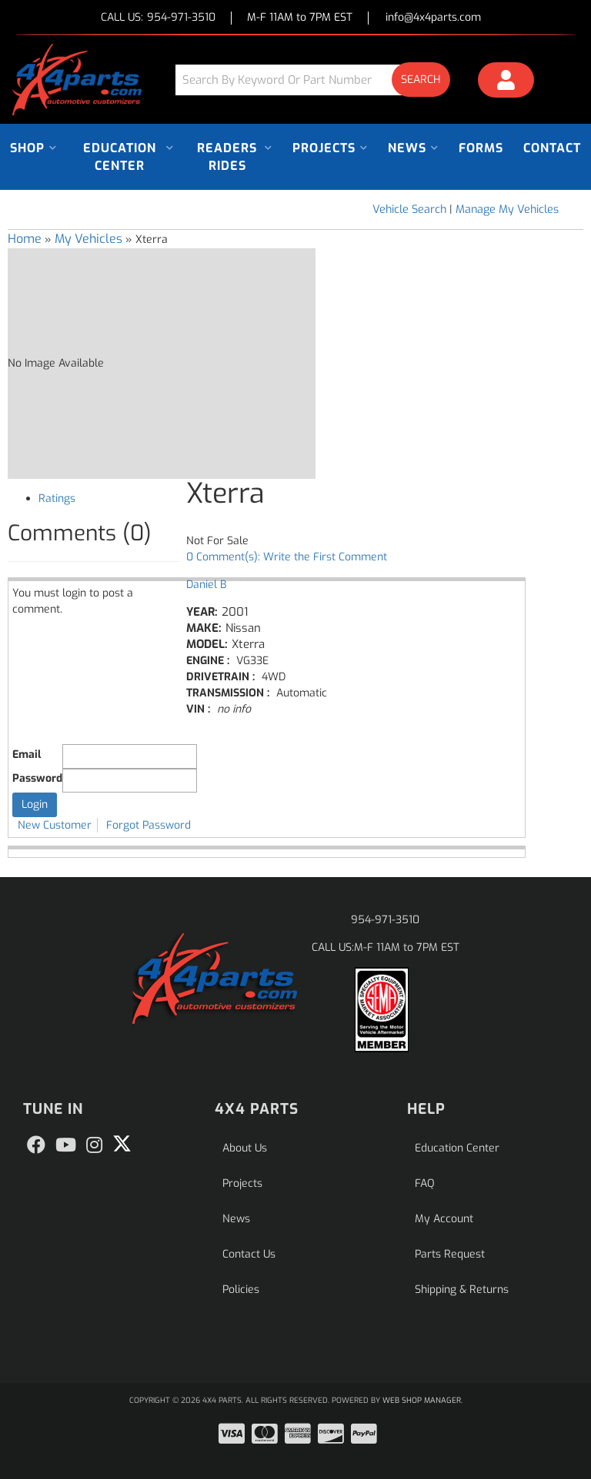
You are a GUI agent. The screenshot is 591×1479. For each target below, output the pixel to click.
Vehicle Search (409, 209)
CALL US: (158, 18)
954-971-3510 (385, 919)
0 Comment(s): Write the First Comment (286, 557)
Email (26, 754)
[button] (318, 79)
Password (37, 778)
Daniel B (206, 584)
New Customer (55, 825)
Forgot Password (148, 825)
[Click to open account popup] (506, 82)
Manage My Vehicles (507, 209)
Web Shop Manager (421, 1400)
